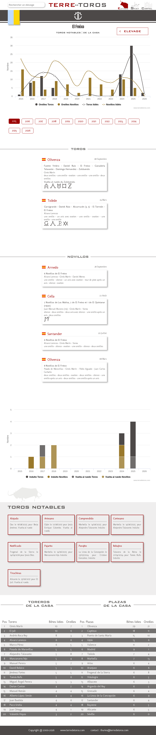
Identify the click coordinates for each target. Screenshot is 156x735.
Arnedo (53, 267)
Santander (55, 334)
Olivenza (54, 160)
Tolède (52, 201)
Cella (51, 296)
